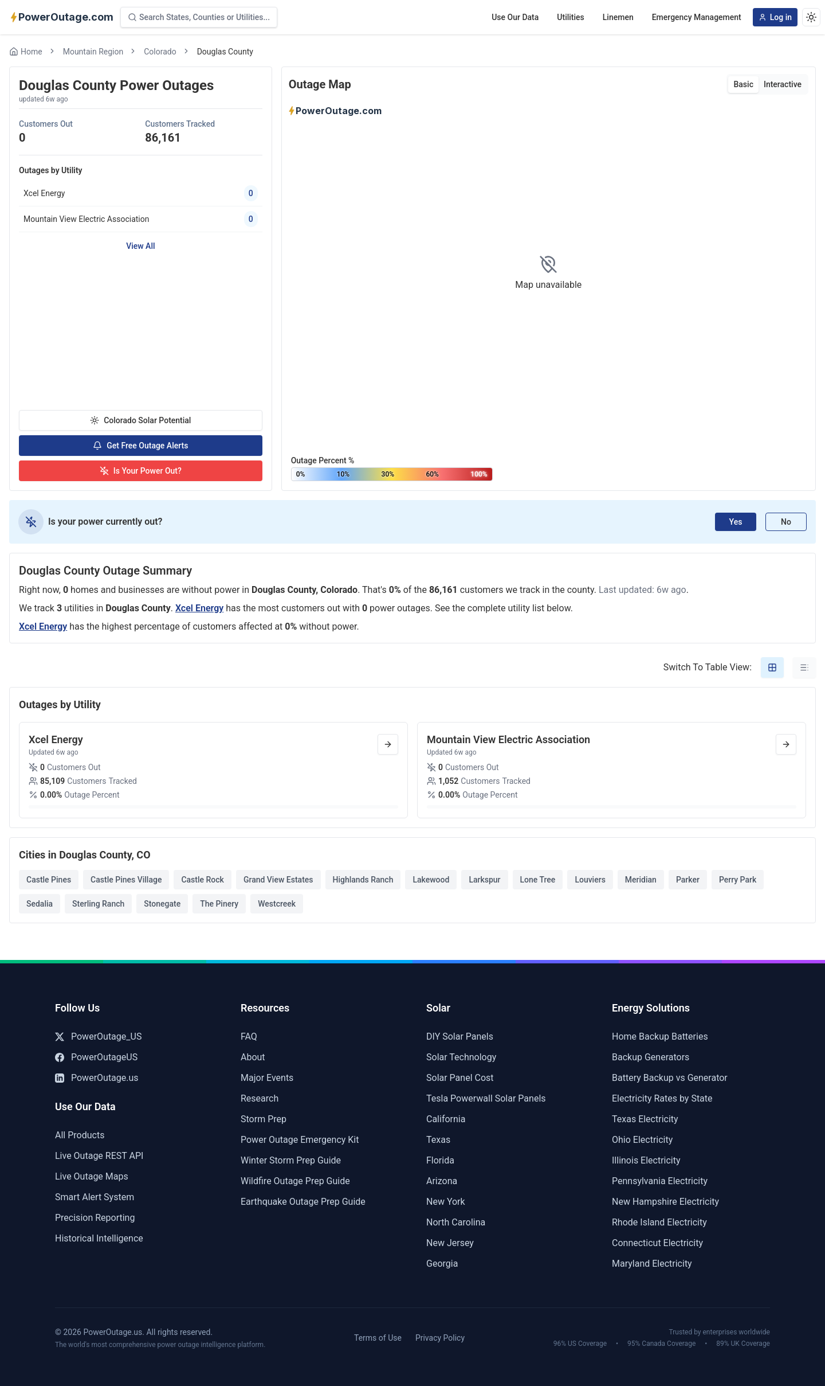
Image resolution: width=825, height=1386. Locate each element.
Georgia (442, 1263)
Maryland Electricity (652, 1263)
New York (445, 1201)
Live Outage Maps (91, 1176)
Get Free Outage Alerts (140, 445)
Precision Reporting (95, 1217)
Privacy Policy (440, 1337)
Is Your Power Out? (141, 470)
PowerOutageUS (96, 1057)
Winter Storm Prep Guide (291, 1160)
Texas (438, 1139)
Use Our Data (515, 17)
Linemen (618, 17)
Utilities (570, 17)
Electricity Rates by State (662, 1098)
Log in (775, 17)
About (253, 1057)
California (445, 1119)
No (786, 521)
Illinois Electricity (646, 1160)
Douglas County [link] (225, 51)
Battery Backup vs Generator (670, 1077)
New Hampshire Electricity (665, 1201)
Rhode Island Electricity (659, 1222)
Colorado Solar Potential (140, 420)
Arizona (441, 1181)
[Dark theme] (811, 17)
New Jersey (450, 1242)
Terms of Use (378, 1337)
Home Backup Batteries (660, 1036)
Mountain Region (93, 51)
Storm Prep (263, 1119)
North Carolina (455, 1222)
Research (259, 1098)
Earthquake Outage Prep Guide (303, 1201)
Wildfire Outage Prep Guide (295, 1181)
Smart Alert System (94, 1197)
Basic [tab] (743, 84)
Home (25, 51)
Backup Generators (650, 1057)
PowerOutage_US (98, 1036)
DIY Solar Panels (459, 1036)
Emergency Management (696, 17)
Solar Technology (461, 1057)
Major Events (267, 1077)
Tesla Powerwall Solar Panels (486, 1098)
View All (140, 246)
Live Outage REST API (99, 1155)
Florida (440, 1160)
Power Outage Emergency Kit (300, 1139)
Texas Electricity (645, 1119)
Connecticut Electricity (657, 1242)
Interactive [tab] (783, 84)
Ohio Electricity (642, 1139)
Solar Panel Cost (460, 1077)
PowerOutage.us (97, 1077)
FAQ (249, 1036)
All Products (79, 1135)
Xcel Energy (199, 608)
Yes (735, 521)
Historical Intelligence (99, 1238)
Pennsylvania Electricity (660, 1181)
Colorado (160, 51)
